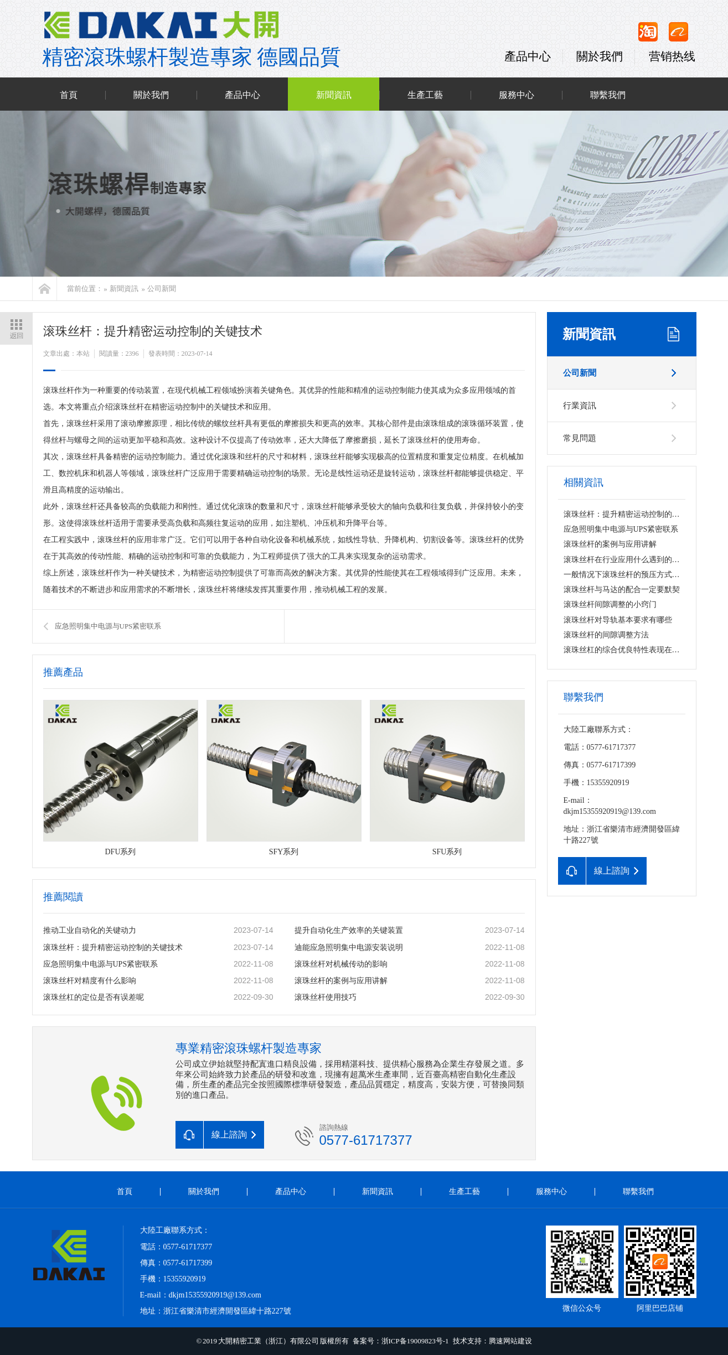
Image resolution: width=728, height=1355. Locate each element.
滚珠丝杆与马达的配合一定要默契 (622, 589)
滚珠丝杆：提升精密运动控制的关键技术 (113, 947)
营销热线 (672, 56)
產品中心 (527, 56)
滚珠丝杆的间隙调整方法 (606, 635)
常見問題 (579, 438)
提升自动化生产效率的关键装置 (349, 930)
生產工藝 (425, 95)
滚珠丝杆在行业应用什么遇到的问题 (626, 560)
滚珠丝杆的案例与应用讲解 (341, 981)
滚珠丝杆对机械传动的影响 (341, 964)
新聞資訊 (334, 95)
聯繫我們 (608, 95)
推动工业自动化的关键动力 (89, 930)
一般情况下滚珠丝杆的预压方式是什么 (629, 574)
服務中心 (516, 95)
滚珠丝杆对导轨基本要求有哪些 (618, 620)
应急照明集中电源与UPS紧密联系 (108, 626)
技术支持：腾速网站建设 (492, 1341)
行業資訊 (579, 405)
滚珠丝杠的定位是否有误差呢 (93, 997)
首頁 (69, 95)
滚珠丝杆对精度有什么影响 (89, 981)
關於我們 (599, 56)
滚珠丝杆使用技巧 (326, 997)
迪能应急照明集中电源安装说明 (349, 947)
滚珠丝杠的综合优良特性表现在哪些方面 (633, 650)
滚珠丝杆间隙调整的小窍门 (610, 604)
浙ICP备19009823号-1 (415, 1341)
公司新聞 (161, 288)
